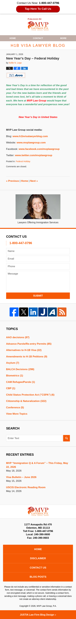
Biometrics (14, 375)
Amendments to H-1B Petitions (26, 356)
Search (66, 438)
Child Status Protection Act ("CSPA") (30, 394)
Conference (15, 407)
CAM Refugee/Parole (20, 382)
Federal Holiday (23, 161)
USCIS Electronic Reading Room (26, 487)
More (63, 38)
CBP (10, 388)
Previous (12, 181)
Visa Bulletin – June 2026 (21, 477)
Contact (38, 38)
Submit (38, 295)
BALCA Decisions (20, 369)
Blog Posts (38, 576)
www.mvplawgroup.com (31, 142)
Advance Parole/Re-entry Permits (28, 343)
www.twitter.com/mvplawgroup (33, 155)
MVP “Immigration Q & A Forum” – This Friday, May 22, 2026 (37, 465)
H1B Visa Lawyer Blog (38, 24)
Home (13, 38)
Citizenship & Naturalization (26, 401)
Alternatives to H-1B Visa (24, 350)
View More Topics (16, 413)
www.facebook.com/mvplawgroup (39, 149)
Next (34, 181)
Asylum (12, 362)
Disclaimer (38, 558)
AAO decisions (17, 337)
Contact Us (38, 567)
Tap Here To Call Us (38, 8)
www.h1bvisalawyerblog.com (30, 136)
